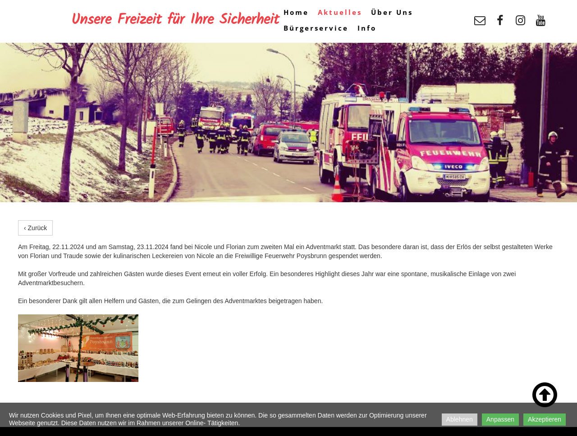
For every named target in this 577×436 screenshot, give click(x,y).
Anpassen (500, 419)
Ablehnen (459, 419)
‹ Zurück (35, 228)
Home (296, 12)
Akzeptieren (544, 419)
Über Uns (392, 12)
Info (366, 27)
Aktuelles (340, 12)
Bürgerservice (316, 27)
